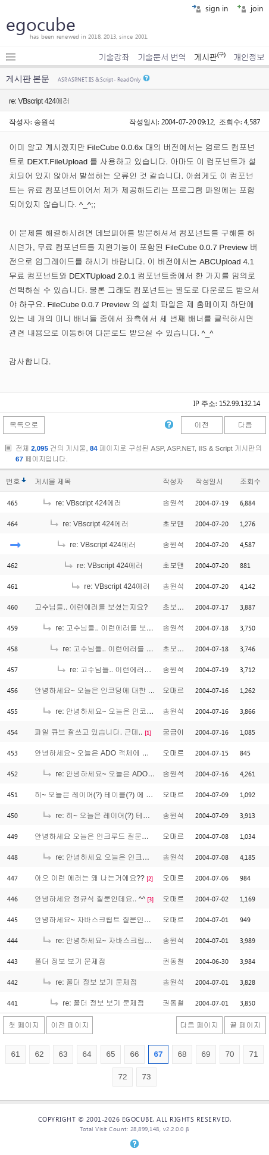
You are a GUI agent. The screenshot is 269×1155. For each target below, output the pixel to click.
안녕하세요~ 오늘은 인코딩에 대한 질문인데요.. (111, 690)
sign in (210, 8)
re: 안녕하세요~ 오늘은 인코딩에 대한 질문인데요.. (131, 711)
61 (15, 1054)
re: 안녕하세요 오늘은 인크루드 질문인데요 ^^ (123, 857)
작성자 (172, 481)
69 (205, 1054)
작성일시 (209, 481)
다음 (245, 425)
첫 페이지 (23, 1025)
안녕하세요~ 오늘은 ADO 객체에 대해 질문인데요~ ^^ (121, 753)
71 (253, 1054)
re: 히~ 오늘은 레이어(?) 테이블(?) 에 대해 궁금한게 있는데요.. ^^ (154, 815)
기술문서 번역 (161, 57)
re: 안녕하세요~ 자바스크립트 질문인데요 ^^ (120, 941)
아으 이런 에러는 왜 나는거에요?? (90, 878)
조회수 (250, 481)
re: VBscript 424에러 (81, 503)
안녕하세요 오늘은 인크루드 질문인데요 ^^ (103, 836)
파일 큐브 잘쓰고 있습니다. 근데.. (88, 732)
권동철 (173, 961)
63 (62, 1054)
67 (158, 1054)
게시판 (209, 57)
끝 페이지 (245, 1025)
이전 (201, 425)
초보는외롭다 (184, 607)
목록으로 (24, 425)
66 (134, 1054)
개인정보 (248, 57)
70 (229, 1054)
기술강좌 (113, 57)
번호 (13, 481)
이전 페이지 (70, 1025)
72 (122, 1076)
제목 (64, 481)
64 (86, 1054)
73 (146, 1076)
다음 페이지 (199, 1025)
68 (181, 1054)
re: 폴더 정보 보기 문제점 (89, 982)
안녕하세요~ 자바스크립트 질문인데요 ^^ (101, 920)
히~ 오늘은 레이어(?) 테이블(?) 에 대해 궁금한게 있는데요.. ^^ (135, 795)
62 (39, 1054)
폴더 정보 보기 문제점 (70, 961)
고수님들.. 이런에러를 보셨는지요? (91, 607)
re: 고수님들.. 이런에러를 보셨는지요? (110, 628)
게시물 (53, 481)
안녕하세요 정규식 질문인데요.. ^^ (90, 899)
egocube (41, 24)
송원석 (44, 121)
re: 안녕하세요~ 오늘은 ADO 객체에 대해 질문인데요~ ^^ (140, 774)
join (250, 8)
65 (110, 1054)
